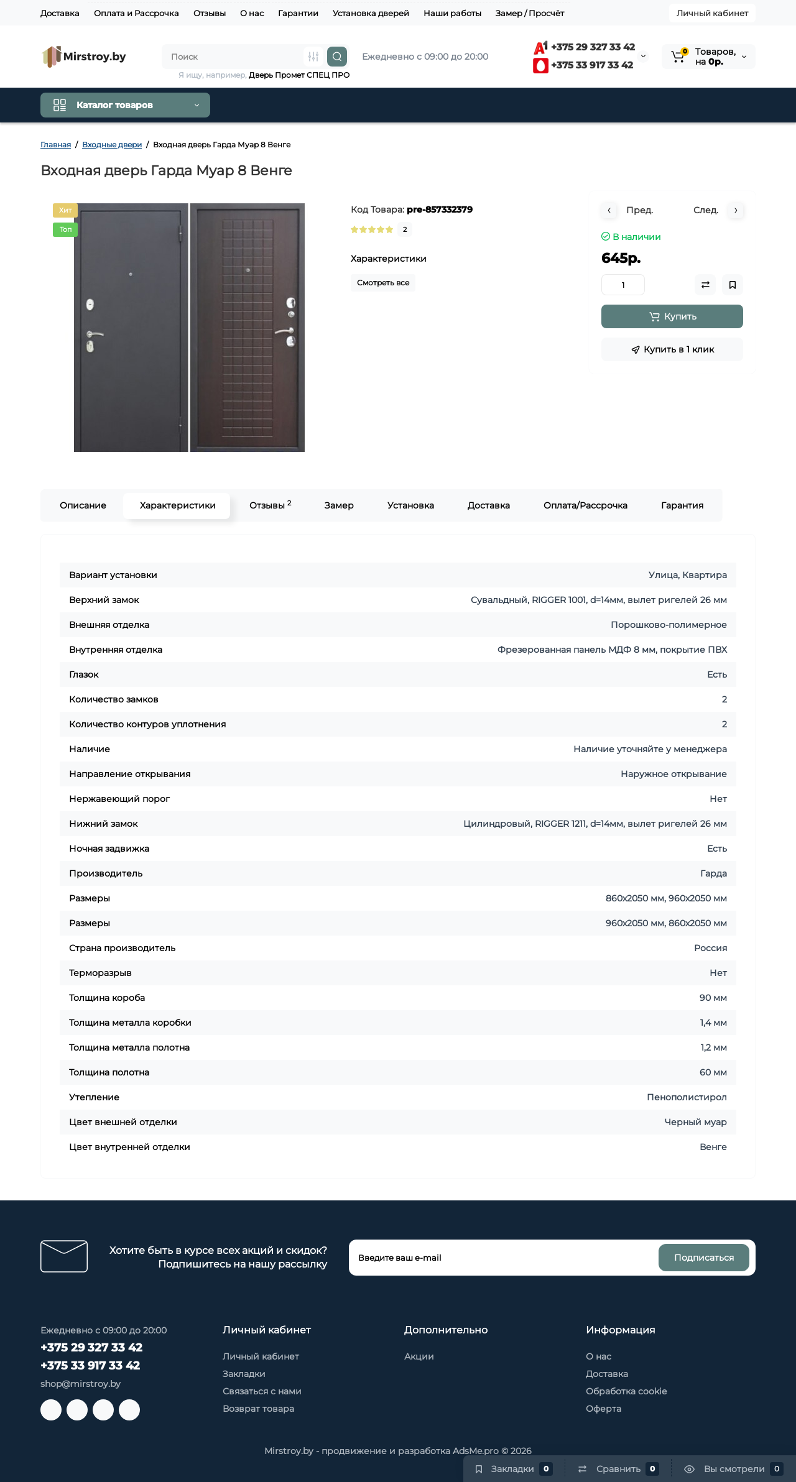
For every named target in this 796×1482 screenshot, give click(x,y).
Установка (409, 505)
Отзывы (209, 13)
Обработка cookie (626, 1391)
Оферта (603, 1408)
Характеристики (177, 505)
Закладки (244, 1373)
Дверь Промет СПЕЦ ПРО (299, 75)
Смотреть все (383, 282)
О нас (252, 13)
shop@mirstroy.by (80, 1383)
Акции (419, 1356)
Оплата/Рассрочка (584, 505)
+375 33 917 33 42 (583, 65)
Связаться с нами (262, 1391)
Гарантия (681, 505)
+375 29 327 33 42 (584, 47)
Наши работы (452, 13)
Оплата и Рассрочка (136, 13)
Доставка (60, 13)
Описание (81, 505)
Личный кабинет (712, 13)
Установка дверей (371, 13)
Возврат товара (258, 1408)
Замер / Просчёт (530, 13)
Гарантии (298, 13)
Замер (338, 505)
